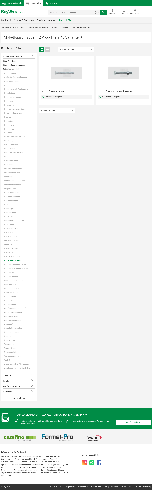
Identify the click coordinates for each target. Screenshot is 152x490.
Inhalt (6, 381)
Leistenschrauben (11, 240)
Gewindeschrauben (12, 197)
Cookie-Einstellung (143, 487)
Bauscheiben (9, 93)
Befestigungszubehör (12, 97)
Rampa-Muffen (10, 296)
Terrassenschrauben (12, 344)
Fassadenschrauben (12, 173)
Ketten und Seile (11, 228)
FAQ (130, 487)
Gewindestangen (11, 200)
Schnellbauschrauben (13, 312)
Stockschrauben (10, 336)
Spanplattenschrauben (13, 328)
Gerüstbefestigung (11, 193)
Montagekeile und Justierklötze (16, 268)
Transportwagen (10, 348)
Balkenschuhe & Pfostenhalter (16, 89)
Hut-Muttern (9, 216)
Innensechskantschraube (14, 220)
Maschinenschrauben (12, 256)
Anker (6, 85)
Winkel (7, 360)
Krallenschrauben (11, 236)
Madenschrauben (11, 248)
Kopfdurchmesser (12, 386)
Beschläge (8, 101)
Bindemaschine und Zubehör (15, 113)
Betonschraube (10, 105)
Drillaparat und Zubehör (13, 153)
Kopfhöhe (7, 391)
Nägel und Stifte (10, 284)
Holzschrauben (10, 212)
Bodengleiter (9, 125)
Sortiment (6, 20)
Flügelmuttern (10, 189)
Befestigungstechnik (11, 69)
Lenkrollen (8, 244)
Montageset (9, 272)
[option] (20, 437)
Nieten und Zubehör (12, 288)
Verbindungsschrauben (13, 356)
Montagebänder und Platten (15, 264)
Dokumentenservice (118, 487)
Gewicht (7, 375)
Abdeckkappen (10, 73)
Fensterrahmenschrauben (14, 181)
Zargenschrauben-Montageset (16, 364)
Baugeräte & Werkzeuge (14, 65)
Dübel (6, 157)
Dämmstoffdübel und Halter (15, 137)
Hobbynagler (9, 208)
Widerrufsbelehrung (99, 487)
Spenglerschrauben (12, 332)
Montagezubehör (11, 276)
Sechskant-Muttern (12, 316)
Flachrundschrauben (12, 185)
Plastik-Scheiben (11, 292)
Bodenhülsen (9, 129)
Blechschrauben (10, 117)
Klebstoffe (8, 232)
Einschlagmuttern (11, 161)
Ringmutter (8, 300)
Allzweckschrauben (12, 81)
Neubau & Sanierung (24, 20)
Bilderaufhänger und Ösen (14, 109)
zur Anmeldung (133, 422)
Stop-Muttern (9, 340)
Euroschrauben (10, 165)
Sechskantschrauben (12, 320)
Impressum (70, 487)
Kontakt (52, 20)
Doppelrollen (9, 149)
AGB (61, 487)
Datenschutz (83, 487)
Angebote (63, 20)
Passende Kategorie (12, 56)
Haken (6, 204)
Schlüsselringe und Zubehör (15, 308)
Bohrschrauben (10, 133)
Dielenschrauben (11, 145)
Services (41, 20)
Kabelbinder (9, 224)
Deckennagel (9, 141)
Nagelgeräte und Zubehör (14, 280)
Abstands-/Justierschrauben (15, 77)
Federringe (8, 177)
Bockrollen (8, 121)
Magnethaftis (9, 252)
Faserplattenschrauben (13, 169)
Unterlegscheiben (11, 352)
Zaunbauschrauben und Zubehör (17, 368)
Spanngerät (8, 324)
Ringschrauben (10, 304)
